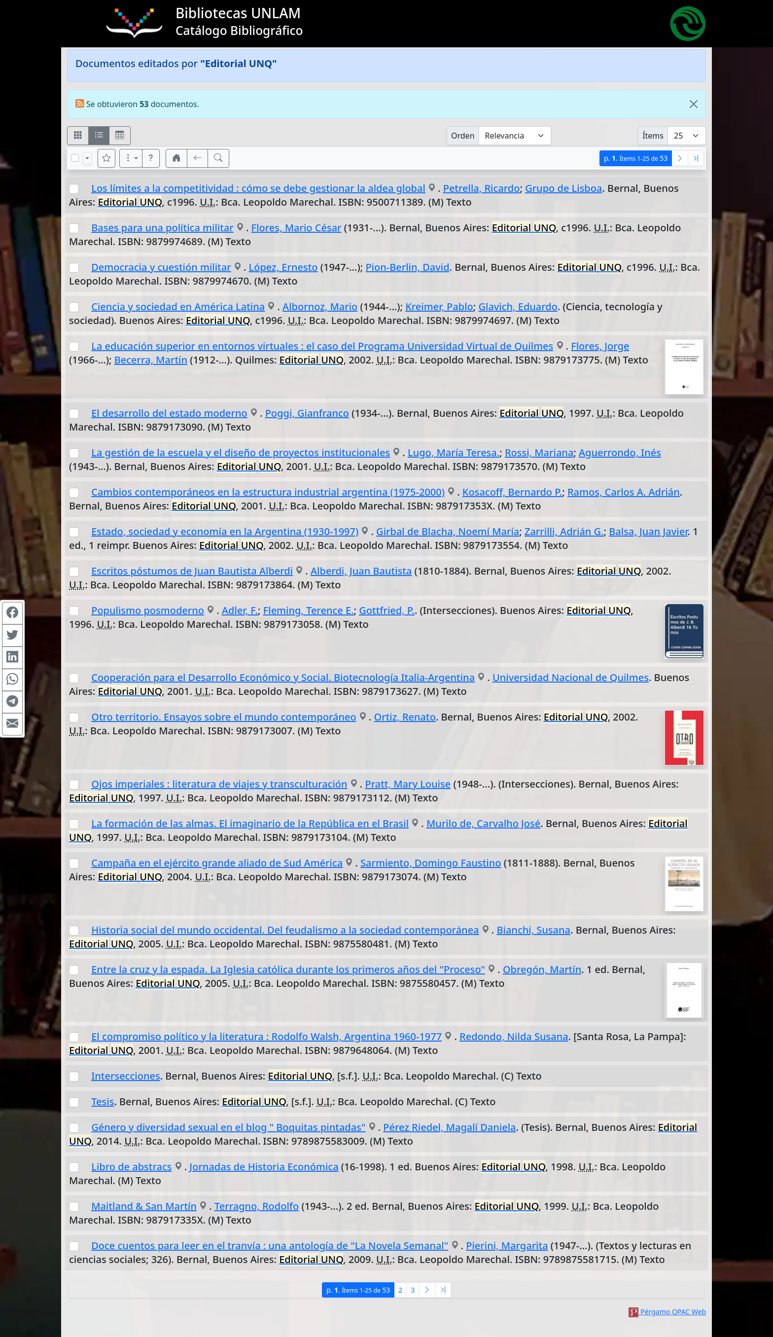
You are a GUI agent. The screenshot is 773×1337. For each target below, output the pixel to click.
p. (636, 158)
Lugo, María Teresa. (453, 452)
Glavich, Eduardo (518, 306)
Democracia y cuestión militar (161, 267)
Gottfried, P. (387, 610)
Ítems (653, 135)
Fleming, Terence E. (308, 610)
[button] (151, 158)
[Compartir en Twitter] (12, 635)
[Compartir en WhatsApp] (12, 679)
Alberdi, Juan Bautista (361, 571)
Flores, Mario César (296, 227)
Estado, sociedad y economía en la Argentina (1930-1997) (224, 531)
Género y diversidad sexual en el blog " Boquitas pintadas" (228, 1127)
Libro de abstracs (131, 1166)
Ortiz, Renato (405, 716)
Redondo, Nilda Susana (513, 1036)
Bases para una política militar (162, 227)
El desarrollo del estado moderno (169, 413)
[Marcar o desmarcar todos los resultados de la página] (75, 158)
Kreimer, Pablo (439, 306)
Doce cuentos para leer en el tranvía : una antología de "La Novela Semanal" (269, 1245)
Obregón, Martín (542, 969)
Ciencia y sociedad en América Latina (178, 306)
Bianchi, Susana (533, 930)
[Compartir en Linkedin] (12, 657)
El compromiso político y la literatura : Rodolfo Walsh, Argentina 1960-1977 (266, 1036)
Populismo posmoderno (147, 610)
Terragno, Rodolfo (256, 1206)
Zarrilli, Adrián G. (564, 531)
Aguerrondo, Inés (620, 452)
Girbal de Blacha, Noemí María (447, 531)
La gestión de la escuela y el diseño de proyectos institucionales (240, 452)
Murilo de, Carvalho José (483, 823)
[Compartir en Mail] (12, 724)
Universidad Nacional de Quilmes (570, 677)
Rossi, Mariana (539, 452)
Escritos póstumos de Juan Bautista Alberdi (192, 571)
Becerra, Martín (150, 359)
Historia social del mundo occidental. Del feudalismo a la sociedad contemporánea (285, 930)
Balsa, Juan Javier (648, 531)
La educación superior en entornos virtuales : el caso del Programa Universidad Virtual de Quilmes (322, 346)
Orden (463, 135)
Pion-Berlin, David (407, 267)
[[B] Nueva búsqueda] (218, 158)
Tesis (102, 1101)
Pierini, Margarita (507, 1245)
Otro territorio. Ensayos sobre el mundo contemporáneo (223, 716)
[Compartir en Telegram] (12, 701)
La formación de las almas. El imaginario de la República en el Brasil (250, 823)
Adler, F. (240, 610)
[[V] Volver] (198, 158)
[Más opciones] (131, 158)
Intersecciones (125, 1076)
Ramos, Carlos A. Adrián (623, 492)
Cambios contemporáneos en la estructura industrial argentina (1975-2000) (268, 492)
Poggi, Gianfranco (307, 413)
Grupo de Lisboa (563, 188)
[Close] (693, 104)
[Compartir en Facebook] (12, 613)
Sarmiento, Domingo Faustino (430, 862)
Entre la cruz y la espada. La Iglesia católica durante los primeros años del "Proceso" (288, 969)
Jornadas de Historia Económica (263, 1166)
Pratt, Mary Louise (408, 784)
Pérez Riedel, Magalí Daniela (449, 1127)
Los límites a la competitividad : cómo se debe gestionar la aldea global (258, 188)
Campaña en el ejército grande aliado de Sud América (217, 862)
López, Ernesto (283, 267)
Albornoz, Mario (319, 306)
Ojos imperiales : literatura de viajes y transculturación (219, 784)
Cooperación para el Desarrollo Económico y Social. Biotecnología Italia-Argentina (283, 677)
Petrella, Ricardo (481, 188)
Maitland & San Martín (144, 1206)
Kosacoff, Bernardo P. (512, 492)
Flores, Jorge (600, 346)
